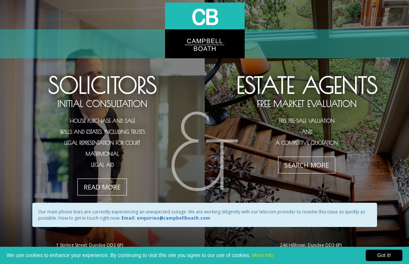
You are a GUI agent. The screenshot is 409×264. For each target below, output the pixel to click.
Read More (102, 187)
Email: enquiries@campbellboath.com (165, 218)
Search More (306, 165)
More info (262, 255)
